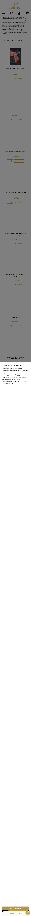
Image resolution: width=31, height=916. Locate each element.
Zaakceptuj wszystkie (15, 908)
